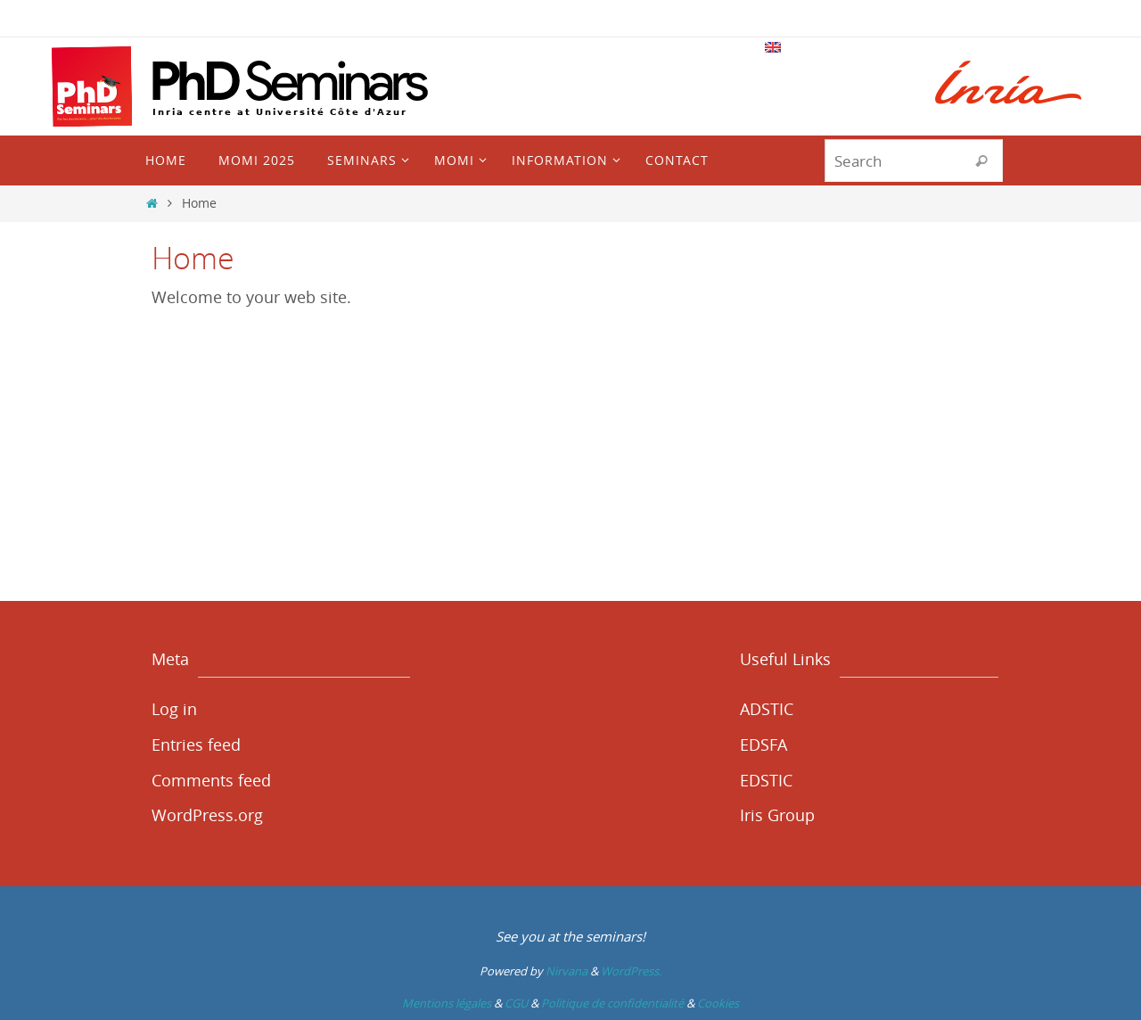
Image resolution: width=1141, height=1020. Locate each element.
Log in (174, 709)
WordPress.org (207, 815)
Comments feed (211, 780)
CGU (516, 1003)
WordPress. (631, 971)
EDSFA (763, 744)
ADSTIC (766, 709)
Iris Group (777, 815)
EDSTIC (766, 780)
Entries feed (196, 744)
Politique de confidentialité (612, 1003)
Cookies (718, 1003)
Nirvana (566, 971)
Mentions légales (446, 1003)
